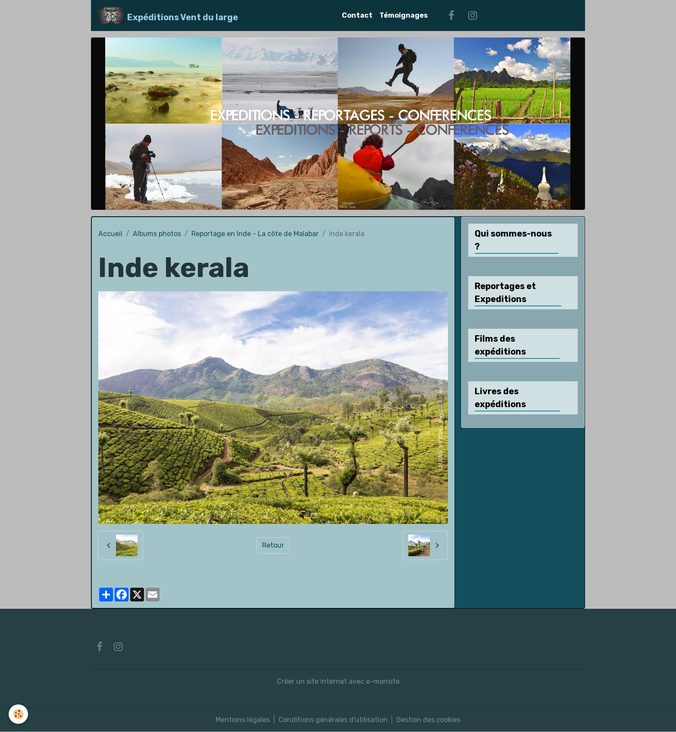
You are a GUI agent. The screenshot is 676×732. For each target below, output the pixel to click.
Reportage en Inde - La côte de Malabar (255, 234)
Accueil (110, 234)
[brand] (168, 15)
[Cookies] (18, 714)
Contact (357, 15)
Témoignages (403, 15)
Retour (273, 545)
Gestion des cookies (428, 720)
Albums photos (157, 234)
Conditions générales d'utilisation (333, 720)
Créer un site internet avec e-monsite (338, 681)
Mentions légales (243, 720)
